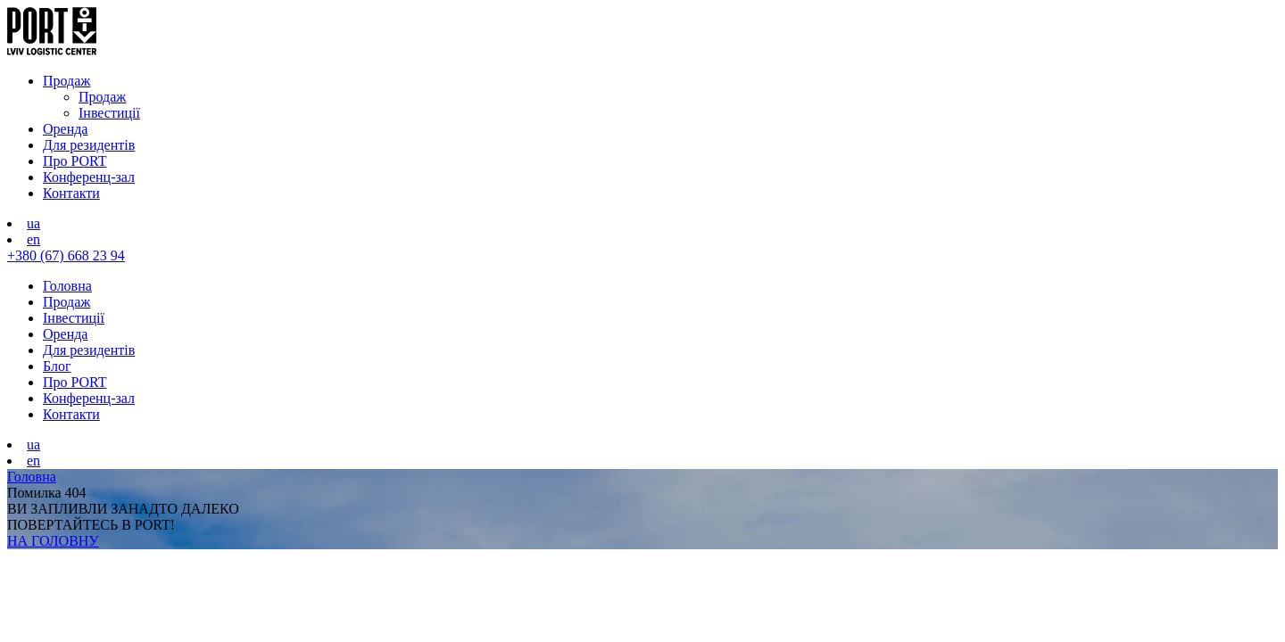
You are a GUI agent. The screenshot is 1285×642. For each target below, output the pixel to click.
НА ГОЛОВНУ (53, 540)
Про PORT (75, 161)
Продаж (66, 80)
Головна (67, 285)
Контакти (71, 193)
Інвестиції (109, 112)
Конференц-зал (89, 177)
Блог (57, 366)
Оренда (65, 128)
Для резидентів (89, 144)
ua (33, 223)
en (33, 239)
